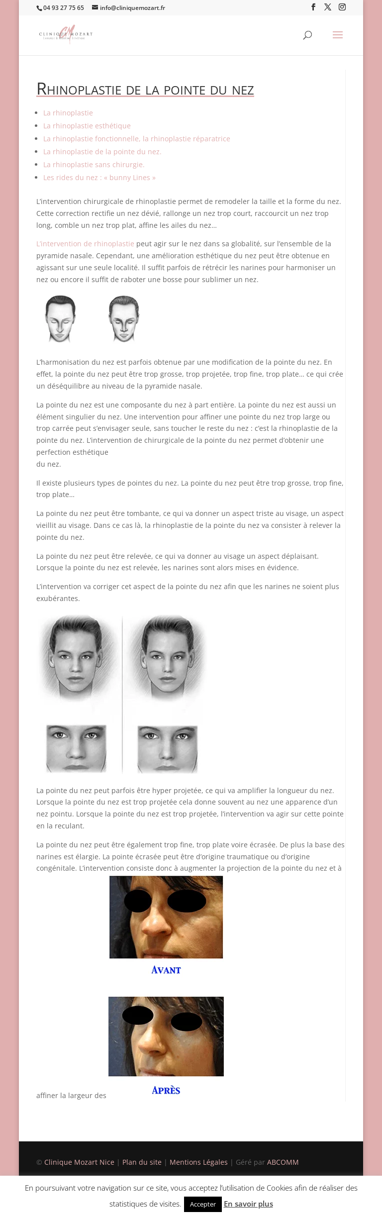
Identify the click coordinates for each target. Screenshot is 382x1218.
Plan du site (142, 1162)
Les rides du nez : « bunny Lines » (99, 177)
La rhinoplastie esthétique (87, 125)
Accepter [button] (203, 1204)
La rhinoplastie (68, 112)
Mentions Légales (200, 1162)
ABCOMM (283, 1162)
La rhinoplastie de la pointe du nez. (102, 151)
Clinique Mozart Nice (80, 1162)
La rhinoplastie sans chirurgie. (94, 164)
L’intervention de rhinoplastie (85, 243)
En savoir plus (248, 1204)
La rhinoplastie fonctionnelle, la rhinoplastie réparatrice (136, 138)
